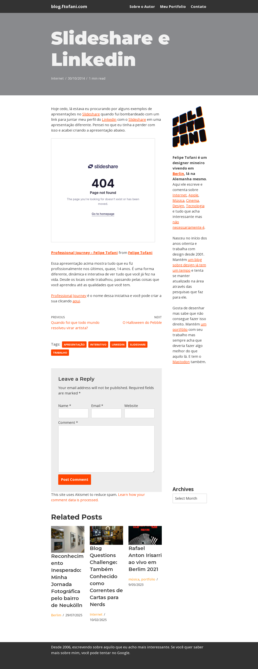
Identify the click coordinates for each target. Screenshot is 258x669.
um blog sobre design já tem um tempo (189, 265)
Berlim (56, 615)
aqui (76, 301)
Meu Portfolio (173, 6)
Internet (57, 78)
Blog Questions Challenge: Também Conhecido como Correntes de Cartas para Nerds (106, 576)
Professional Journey (68, 295)
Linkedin (109, 119)
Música (178, 200)
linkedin (118, 344)
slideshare (138, 344)
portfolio (148, 579)
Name (64, 405)
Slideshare (91, 114)
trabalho (60, 352)
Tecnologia (195, 205)
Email (97, 405)
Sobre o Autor (142, 6)
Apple (193, 195)
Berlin (178, 173)
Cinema (192, 200)
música (133, 579)
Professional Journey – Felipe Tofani (84, 252)
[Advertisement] (190, 425)
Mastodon (181, 361)
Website (131, 405)
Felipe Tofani (140, 252)
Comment (68, 422)
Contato (198, 6)
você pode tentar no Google (105, 652)
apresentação (74, 344)
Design (178, 205)
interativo (98, 344)
